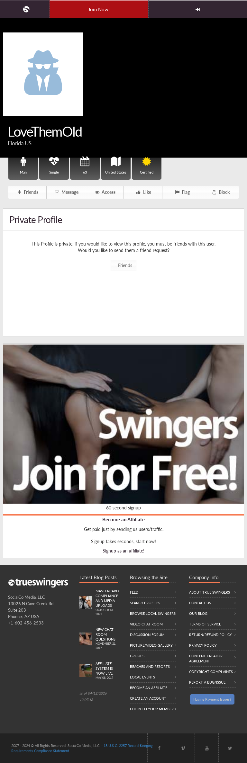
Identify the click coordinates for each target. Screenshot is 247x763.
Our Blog (198, 613)
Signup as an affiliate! (123, 550)
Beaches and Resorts (150, 666)
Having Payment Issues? (212, 699)
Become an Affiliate (123, 519)
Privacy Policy (203, 645)
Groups (137, 656)
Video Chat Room (146, 624)
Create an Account (148, 698)
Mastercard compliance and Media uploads (108, 602)
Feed (134, 592)
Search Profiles (145, 603)
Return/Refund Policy (210, 635)
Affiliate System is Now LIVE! (108, 671)
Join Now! (99, 9)
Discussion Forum (147, 635)
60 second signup (123, 507)
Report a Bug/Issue (207, 682)
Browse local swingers (153, 613)
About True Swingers (209, 592)
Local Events (142, 677)
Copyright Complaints (211, 671)
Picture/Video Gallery (151, 645)
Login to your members (153, 709)
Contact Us (200, 603)
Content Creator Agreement (206, 658)
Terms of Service (205, 624)
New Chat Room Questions (108, 639)
